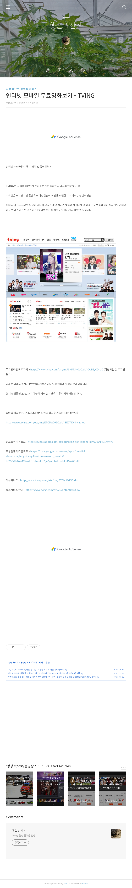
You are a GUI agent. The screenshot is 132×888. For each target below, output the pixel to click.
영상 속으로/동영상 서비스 (21, 89)
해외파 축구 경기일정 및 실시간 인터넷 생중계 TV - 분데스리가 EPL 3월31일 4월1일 (44, 673)
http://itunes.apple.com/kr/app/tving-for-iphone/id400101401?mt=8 (70, 441)
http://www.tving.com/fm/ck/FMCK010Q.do (52, 490)
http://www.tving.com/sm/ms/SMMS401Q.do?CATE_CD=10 (66, 369)
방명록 (60, 70)
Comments (15, 817)
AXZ (65, 883)
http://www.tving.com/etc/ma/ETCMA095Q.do (49, 480)
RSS (72, 70)
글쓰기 (48, 70)
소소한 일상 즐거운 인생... (24, 835)
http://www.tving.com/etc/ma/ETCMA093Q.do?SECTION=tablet (45, 422)
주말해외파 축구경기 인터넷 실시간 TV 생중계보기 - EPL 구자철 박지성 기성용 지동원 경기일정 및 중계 (52, 677)
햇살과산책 (66, 26)
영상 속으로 (13, 662)
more (123, 767)
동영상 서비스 (26, 662)
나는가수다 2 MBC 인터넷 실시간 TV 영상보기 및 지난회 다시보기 (36, 669)
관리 (83, 70)
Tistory (84, 883)
